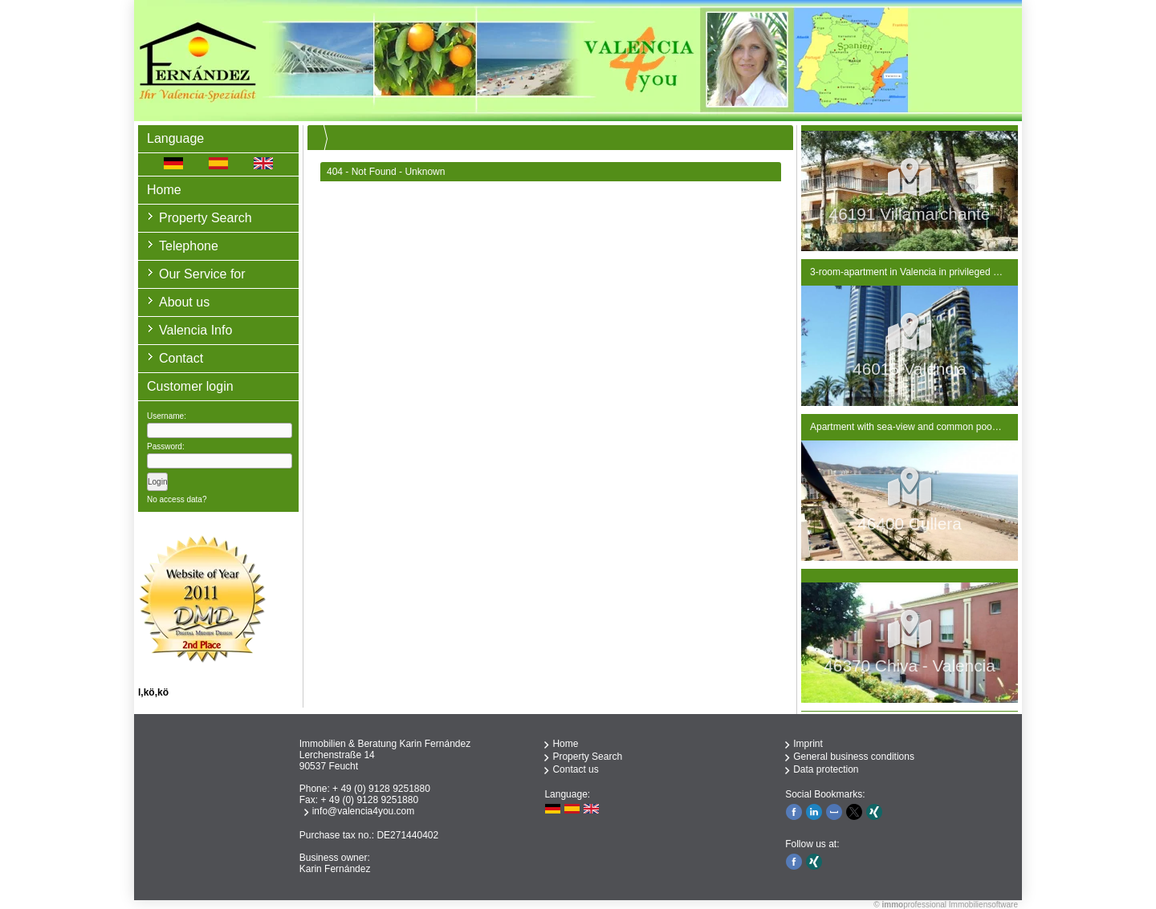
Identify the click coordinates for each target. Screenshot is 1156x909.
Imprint (808, 743)
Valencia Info (195, 330)
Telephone (188, 246)
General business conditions (853, 756)
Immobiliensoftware (983, 904)
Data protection (825, 769)
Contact (181, 358)
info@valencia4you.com (363, 811)
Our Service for (202, 274)
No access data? (177, 499)
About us (184, 302)
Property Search (205, 218)
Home (164, 190)
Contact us (575, 769)
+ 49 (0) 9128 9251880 (381, 788)
